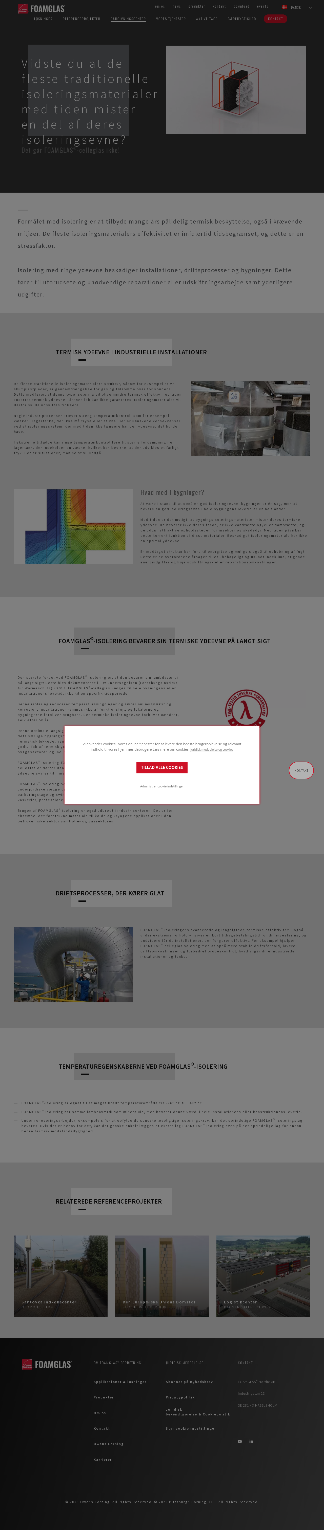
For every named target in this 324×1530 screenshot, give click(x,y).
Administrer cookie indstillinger (162, 786)
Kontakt (301, 770)
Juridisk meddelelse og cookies (211, 749)
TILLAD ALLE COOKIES (162, 767)
